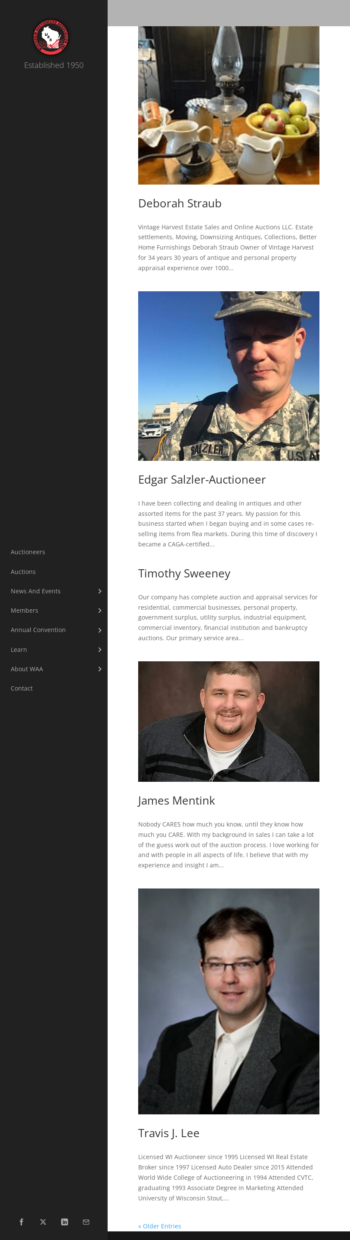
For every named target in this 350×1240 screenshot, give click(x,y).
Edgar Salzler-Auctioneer (202, 479)
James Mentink (176, 800)
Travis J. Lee (169, 1133)
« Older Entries (159, 1226)
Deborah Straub (180, 203)
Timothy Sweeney (184, 573)
